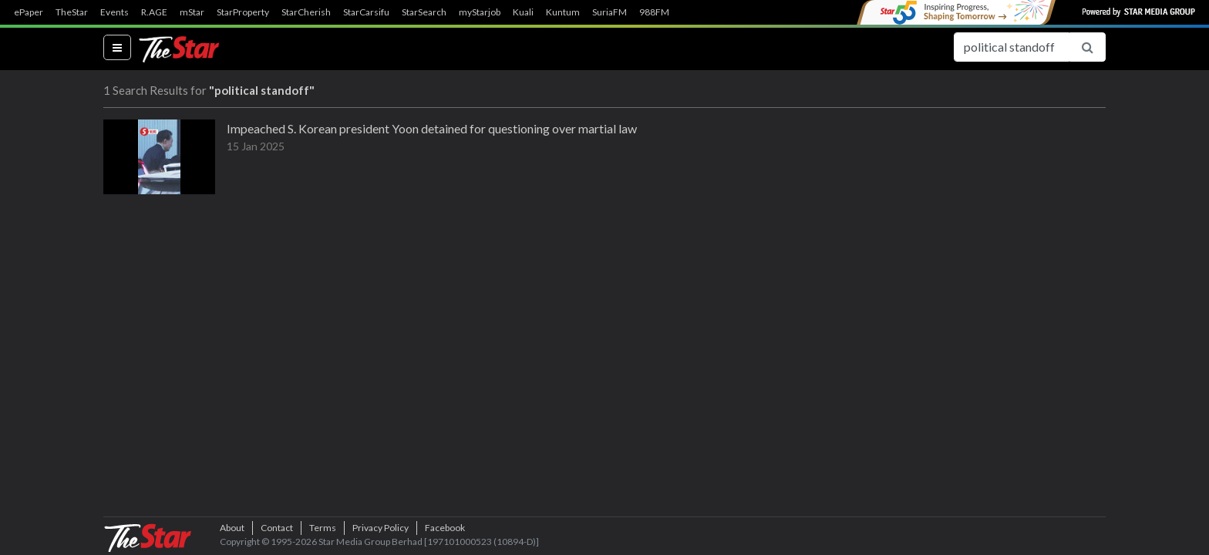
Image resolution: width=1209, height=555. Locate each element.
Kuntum (563, 12)
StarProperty (243, 12)
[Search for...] (1011, 47)
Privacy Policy (380, 527)
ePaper (28, 12)
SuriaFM (609, 12)
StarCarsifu (366, 12)
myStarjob (479, 12)
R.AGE (154, 12)
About (232, 527)
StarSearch (424, 12)
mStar (192, 12)
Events (114, 12)
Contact (277, 527)
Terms (322, 527)
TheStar (72, 12)
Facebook (445, 527)
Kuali (523, 12)
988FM (654, 12)
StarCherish (306, 12)
